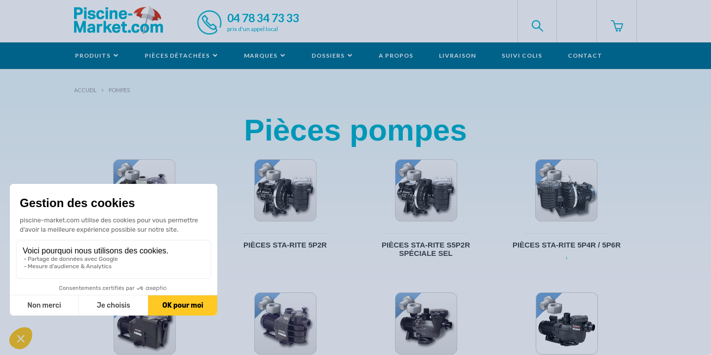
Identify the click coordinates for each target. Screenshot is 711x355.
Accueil (85, 90)
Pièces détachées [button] (181, 55)
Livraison (457, 55)
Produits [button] (97, 55)
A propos (396, 55)
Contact (585, 55)
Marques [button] (265, 55)
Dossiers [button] (332, 55)
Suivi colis (522, 55)
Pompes (119, 90)
